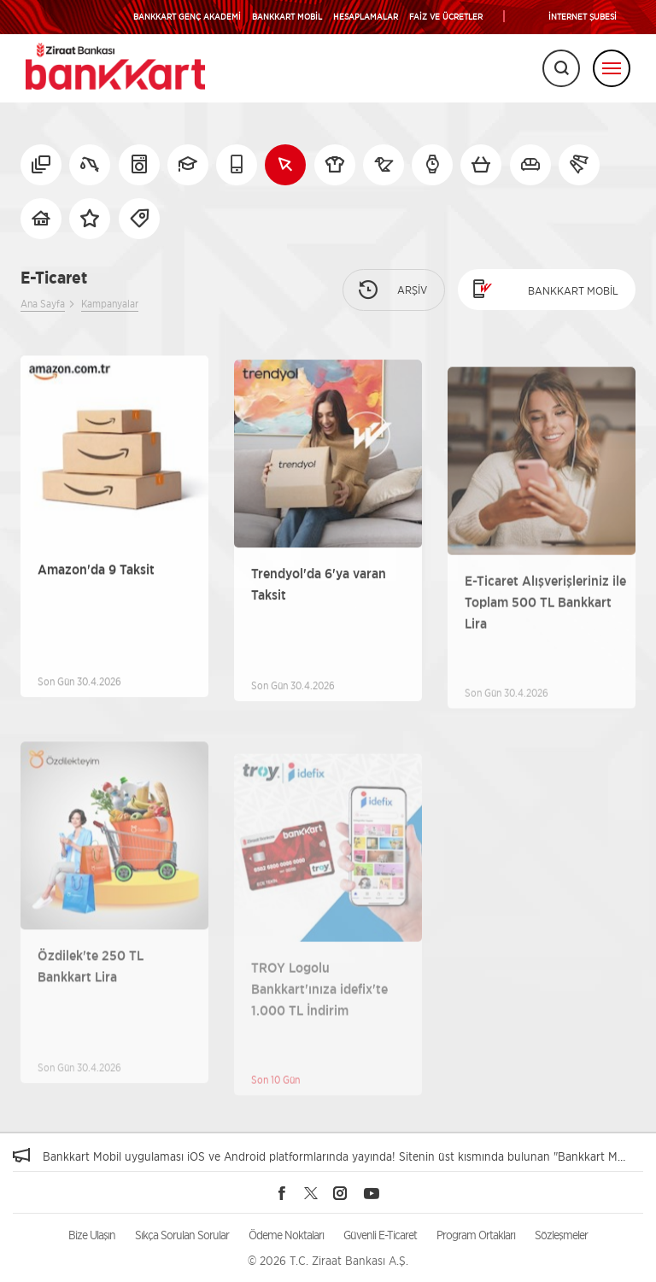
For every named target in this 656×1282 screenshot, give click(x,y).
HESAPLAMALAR (365, 16)
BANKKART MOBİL (287, 16)
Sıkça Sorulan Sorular (182, 1234)
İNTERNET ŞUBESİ (582, 16)
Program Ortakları (475, 1234)
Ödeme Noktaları (286, 1234)
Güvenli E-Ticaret (380, 1234)
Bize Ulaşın (91, 1234)
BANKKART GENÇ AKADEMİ (187, 16)
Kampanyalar (109, 303)
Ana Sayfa (42, 303)
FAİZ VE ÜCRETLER (446, 16)
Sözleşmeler (561, 1234)
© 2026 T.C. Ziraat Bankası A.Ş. (328, 1260)
